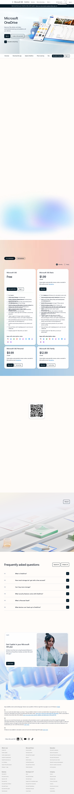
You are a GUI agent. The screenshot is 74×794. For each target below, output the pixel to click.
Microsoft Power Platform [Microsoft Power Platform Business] (6, 783)
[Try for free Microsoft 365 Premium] (18, 365)
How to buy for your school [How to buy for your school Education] (55, 759)
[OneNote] (23, 339)
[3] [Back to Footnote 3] (5, 727)
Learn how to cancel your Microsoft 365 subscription (47, 713)
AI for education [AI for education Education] (53, 767)
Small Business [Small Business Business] (4, 791)
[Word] (11, 339)
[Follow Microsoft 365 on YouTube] (25, 739)
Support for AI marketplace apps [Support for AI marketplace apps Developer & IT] (32, 781)
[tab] (9, 258)
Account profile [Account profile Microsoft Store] (28, 750)
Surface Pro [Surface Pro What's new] (4, 750)
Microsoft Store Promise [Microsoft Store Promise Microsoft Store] (30, 764)
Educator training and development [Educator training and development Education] (56, 762)
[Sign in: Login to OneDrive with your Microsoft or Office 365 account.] (67, 56)
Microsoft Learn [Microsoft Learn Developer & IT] (29, 778)
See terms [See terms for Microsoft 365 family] (51, 360)
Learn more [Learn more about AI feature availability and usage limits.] (45, 729)
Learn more (26, 724)
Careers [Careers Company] (51, 774)
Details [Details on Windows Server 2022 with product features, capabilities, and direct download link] (58, 706)
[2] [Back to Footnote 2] (5, 718)
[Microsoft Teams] (32, 339)
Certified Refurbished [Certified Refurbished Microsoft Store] (30, 762)
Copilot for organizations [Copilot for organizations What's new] (6, 757)
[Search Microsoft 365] (65, 2)
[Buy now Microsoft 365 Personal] (10, 365)
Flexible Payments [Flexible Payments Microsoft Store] (29, 767)
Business (33, 2)
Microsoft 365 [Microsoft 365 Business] (4, 781)
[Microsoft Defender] (29, 339)
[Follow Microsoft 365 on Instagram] (29, 739)
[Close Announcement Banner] (68, 6)
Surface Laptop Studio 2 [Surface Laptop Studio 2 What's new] (6, 755)
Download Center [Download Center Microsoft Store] (29, 752)
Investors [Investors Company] (51, 783)
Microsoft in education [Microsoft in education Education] (54, 750)
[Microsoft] (7, 2)
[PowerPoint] (17, 339)
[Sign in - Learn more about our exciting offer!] (12, 289)
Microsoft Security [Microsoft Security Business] (5, 776)
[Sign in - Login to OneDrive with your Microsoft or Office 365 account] (7, 36)
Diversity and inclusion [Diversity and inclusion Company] (54, 786)
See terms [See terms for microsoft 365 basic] (51, 284)
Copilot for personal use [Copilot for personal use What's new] (6, 759)
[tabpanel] (36, 316)
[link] (7, 56)
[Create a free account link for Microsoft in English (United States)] (17, 36)
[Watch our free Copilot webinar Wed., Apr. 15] (46, 6)
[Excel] (14, 339)
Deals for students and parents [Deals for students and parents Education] (55, 764)
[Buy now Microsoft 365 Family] (42, 365)
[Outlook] (20, 339)
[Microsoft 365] (18, 2)
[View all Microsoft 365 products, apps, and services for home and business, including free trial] (66, 502)
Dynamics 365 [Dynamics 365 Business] (4, 778)
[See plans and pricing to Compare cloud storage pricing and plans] (11, 41)
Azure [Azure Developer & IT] (27, 774)
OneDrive (26, 2)
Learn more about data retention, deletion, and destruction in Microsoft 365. (39, 715)
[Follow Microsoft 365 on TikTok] (32, 739)
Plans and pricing (40, 2)
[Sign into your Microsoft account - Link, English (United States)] (21, 289)
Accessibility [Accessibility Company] (52, 788)
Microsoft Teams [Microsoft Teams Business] (5, 786)
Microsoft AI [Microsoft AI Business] (4, 774)
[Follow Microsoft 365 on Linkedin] (18, 739)
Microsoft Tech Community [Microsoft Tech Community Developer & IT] (31, 783)
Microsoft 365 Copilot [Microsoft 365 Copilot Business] (6, 788)
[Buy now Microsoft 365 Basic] (42, 289)
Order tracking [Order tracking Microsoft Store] (28, 759)
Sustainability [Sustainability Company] (52, 791)
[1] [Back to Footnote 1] (4, 709)
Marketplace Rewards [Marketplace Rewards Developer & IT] (30, 788)
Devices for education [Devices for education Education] (54, 752)
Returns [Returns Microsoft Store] (27, 757)
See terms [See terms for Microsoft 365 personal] (18, 360)
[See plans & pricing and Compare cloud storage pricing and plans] (58, 56)
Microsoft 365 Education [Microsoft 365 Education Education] (54, 757)
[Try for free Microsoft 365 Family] (51, 365)
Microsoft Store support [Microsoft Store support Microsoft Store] (30, 755)
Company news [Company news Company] (52, 778)
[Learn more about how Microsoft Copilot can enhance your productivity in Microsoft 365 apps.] (10, 663)
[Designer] (8, 342)
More (48, 2)
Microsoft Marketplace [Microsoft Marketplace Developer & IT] (30, 786)
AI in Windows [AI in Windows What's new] (4, 762)
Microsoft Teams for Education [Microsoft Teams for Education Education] (55, 755)
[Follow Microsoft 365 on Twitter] (21, 739)
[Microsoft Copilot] (8, 339)
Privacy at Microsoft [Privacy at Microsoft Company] (53, 781)
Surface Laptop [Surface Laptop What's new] (4, 752)
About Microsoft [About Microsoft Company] (53, 776)
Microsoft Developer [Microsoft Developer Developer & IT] (29, 776)
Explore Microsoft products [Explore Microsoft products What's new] (7, 764)
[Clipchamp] (11, 342)
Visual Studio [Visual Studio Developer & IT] (28, 791)
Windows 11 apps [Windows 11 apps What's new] (5, 767)
